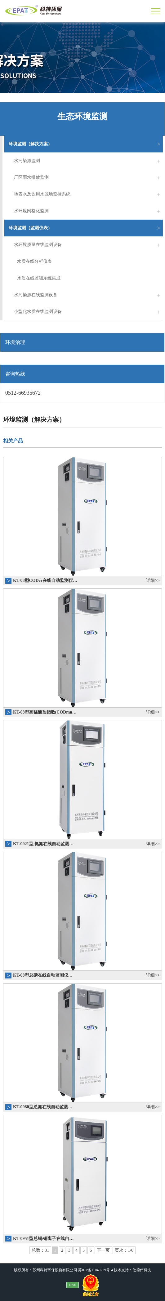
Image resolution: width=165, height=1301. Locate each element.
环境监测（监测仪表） (86, 228)
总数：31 (40, 1250)
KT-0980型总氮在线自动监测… (43, 1107)
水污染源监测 (88, 161)
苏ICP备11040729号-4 (95, 1270)
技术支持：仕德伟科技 (132, 1270)
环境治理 (15, 342)
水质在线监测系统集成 (38, 278)
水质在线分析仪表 (34, 261)
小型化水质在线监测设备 (88, 312)
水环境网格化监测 (88, 211)
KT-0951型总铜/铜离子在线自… (43, 1238)
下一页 (103, 1250)
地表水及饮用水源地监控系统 (88, 194)
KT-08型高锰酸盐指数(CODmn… (45, 712)
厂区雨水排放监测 (88, 177)
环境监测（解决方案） (86, 144)
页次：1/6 (124, 1250)
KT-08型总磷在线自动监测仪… (43, 975)
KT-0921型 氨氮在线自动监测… (43, 844)
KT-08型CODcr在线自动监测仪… (45, 580)
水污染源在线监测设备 (88, 295)
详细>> (153, 580)
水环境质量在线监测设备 (88, 245)
